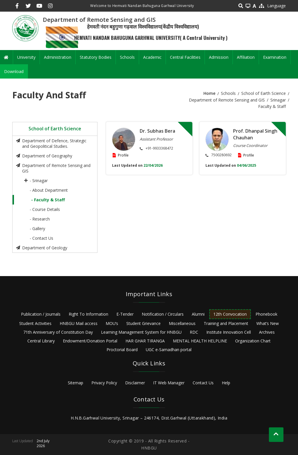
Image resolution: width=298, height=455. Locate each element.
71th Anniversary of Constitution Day (58, 332)
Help (226, 382)
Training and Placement (226, 323)
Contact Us (203, 382)
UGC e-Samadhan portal (168, 349)
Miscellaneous (182, 323)
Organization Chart (253, 341)
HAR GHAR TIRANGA (145, 341)
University (26, 57)
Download (14, 71)
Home (209, 93)
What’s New (267, 323)
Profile (123, 155)
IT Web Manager (169, 382)
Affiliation (246, 57)
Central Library (41, 341)
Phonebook (266, 314)
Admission (218, 57)
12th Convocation (230, 314)
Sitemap (75, 382)
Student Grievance (143, 323)
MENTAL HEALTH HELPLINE (200, 341)
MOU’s (112, 323)
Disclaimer (135, 382)
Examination (274, 57)
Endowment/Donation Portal (90, 341)
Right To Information (88, 314)
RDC (194, 332)
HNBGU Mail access (78, 323)
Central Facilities (185, 57)
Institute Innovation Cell (228, 332)
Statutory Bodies (95, 57)
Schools (127, 57)
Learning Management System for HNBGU (141, 332)
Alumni (198, 314)
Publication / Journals (41, 314)
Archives (267, 332)
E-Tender (125, 314)
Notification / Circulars (163, 314)
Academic (152, 57)
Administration (57, 57)
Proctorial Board (122, 349)
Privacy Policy (104, 382)
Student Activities (35, 323)
